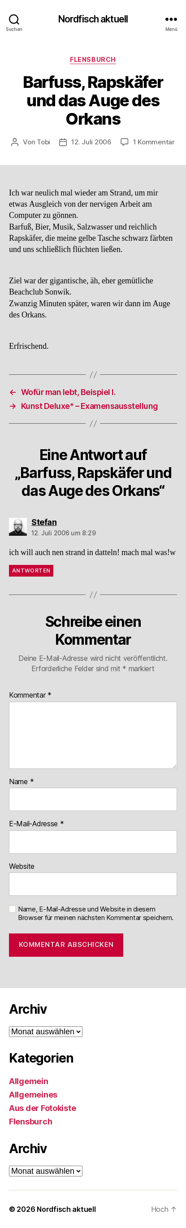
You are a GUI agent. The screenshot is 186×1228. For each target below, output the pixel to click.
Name (21, 782)
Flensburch (93, 59)
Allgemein (28, 1081)
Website (22, 867)
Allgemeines (33, 1094)
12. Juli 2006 (91, 142)
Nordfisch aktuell (93, 19)
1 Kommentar (154, 142)
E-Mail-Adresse (36, 824)
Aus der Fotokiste (42, 1108)
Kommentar (30, 695)
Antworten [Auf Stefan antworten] (31, 570)
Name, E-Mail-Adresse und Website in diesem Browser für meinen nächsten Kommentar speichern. (95, 913)
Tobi (43, 142)
